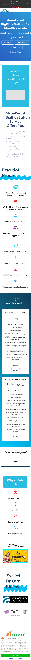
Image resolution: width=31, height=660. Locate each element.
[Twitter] (14, 1)
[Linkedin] (19, 1)
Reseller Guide (15, 52)
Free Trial (7, 42)
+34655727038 (7, 4)
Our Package (22, 42)
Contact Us (15, 462)
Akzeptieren (15, 655)
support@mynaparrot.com (14, 3)
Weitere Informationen (15, 658)
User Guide (15, 47)
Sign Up (15, 370)
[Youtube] (17, 1)
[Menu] (29, 11)
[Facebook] (11, 1)
